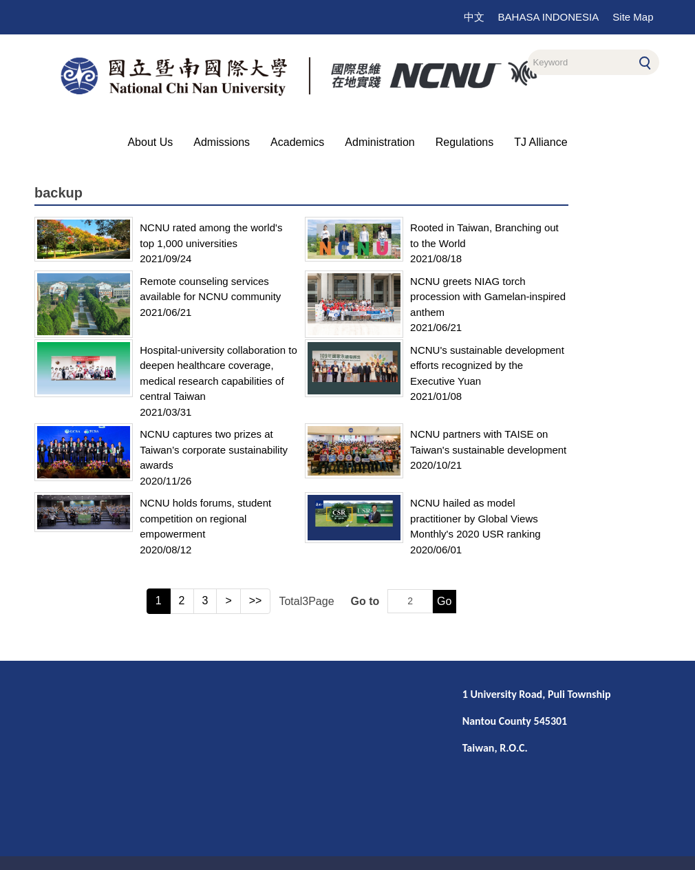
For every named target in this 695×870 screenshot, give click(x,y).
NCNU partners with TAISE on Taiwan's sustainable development (488, 442)
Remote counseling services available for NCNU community (210, 289)
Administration (379, 142)
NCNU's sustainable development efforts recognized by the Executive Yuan (487, 365)
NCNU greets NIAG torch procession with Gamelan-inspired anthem (488, 296)
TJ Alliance (540, 142)
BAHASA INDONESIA (548, 17)
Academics (297, 142)
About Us (150, 142)
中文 (474, 17)
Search (645, 60)
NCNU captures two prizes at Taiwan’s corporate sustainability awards (214, 449)
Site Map (632, 17)
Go (444, 601)
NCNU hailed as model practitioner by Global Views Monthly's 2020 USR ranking (475, 518)
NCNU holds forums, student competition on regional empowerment (205, 518)
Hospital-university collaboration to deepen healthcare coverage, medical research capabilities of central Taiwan (218, 373)
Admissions (221, 142)
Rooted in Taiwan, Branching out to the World (484, 235)
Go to (365, 601)
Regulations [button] (465, 142)
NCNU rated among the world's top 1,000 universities (211, 235)
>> (255, 600)
